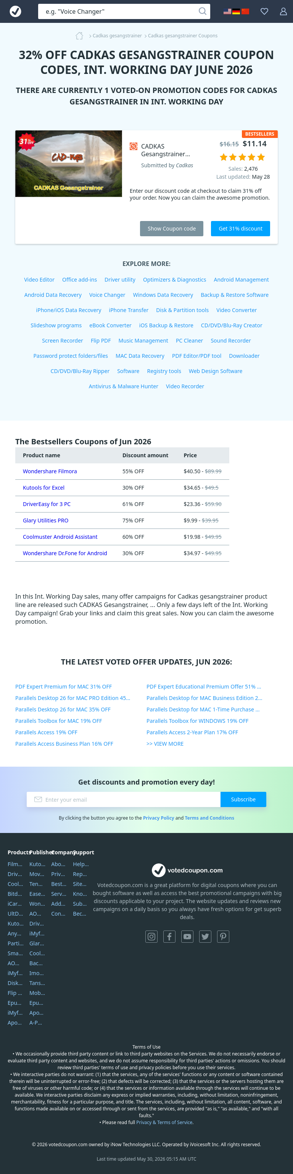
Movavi (37, 874)
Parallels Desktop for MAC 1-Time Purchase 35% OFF (211, 709)
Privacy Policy (158, 818)
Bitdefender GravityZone (16, 893)
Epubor (37, 1002)
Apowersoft (37, 1012)
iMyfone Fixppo (16, 1012)
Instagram (151, 937)
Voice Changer (107, 294)
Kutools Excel (16, 923)
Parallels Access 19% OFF (46, 732)
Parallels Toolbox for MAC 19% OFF (58, 720)
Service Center (59, 893)
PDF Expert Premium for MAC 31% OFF (63, 686)
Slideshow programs (56, 325)
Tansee (37, 983)
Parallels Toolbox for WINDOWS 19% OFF (197, 720)
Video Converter (236, 310)
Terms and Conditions (209, 818)
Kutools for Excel (43, 487)
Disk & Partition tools (182, 310)
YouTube (187, 937)
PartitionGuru (16, 943)
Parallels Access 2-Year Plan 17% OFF (192, 732)
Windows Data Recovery (163, 294)
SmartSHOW (16, 953)
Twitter (205, 937)
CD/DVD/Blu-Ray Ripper (80, 371)
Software (128, 371)
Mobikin (37, 992)
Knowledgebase (81, 893)
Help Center (81, 864)
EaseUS (37, 893)
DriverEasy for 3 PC (47, 504)
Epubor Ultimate (16, 1002)
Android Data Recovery (53, 294)
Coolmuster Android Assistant (60, 536)
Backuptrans (37, 963)
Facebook (169, 937)
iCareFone (16, 903)
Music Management (143, 340)
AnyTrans (16, 933)
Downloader (244, 355)
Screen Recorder (62, 340)
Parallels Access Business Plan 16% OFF (64, 743)
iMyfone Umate (16, 973)
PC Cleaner (189, 340)
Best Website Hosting (59, 883)
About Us (59, 864)
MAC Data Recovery (140, 355)
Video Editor (39, 279)
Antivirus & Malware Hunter (123, 386)
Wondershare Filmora (50, 471)
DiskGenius (16, 983)
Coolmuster (16, 883)
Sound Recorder (231, 340)
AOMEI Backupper (16, 963)
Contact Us (59, 913)
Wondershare (37, 903)
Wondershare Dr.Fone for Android (65, 553)
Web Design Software (216, 371)
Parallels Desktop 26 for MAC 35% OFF (63, 709)
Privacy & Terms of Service (164, 1122)
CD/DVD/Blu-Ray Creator (231, 325)
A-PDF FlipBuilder (37, 1022)
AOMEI (37, 913)
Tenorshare (37, 883)
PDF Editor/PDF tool (196, 355)
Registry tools (164, 371)
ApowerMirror (16, 1022)
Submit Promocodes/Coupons (81, 903)
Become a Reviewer (81, 913)
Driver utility (120, 279)
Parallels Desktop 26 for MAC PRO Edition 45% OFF (78, 698)
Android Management (241, 279)
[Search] (202, 11)
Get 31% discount (240, 228)
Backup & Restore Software (235, 294)
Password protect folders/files (70, 355)
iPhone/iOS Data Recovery (68, 310)
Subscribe (243, 799)
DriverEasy (16, 874)
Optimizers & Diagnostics (174, 279)
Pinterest (223, 937)
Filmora (16, 864)
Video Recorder (185, 386)
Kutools (37, 864)
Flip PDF (101, 340)
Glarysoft (37, 943)
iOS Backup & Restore (166, 325)
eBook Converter (110, 325)
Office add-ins (79, 279)
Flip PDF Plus (16, 992)
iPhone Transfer (129, 310)
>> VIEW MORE (165, 743)
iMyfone (37, 933)
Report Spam (81, 874)
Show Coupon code (172, 228)
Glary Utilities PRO (45, 520)
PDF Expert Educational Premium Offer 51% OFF (206, 686)
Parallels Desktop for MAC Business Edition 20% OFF (211, 698)
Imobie (37, 973)
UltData (16, 913)
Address (59, 903)
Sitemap (81, 883)
